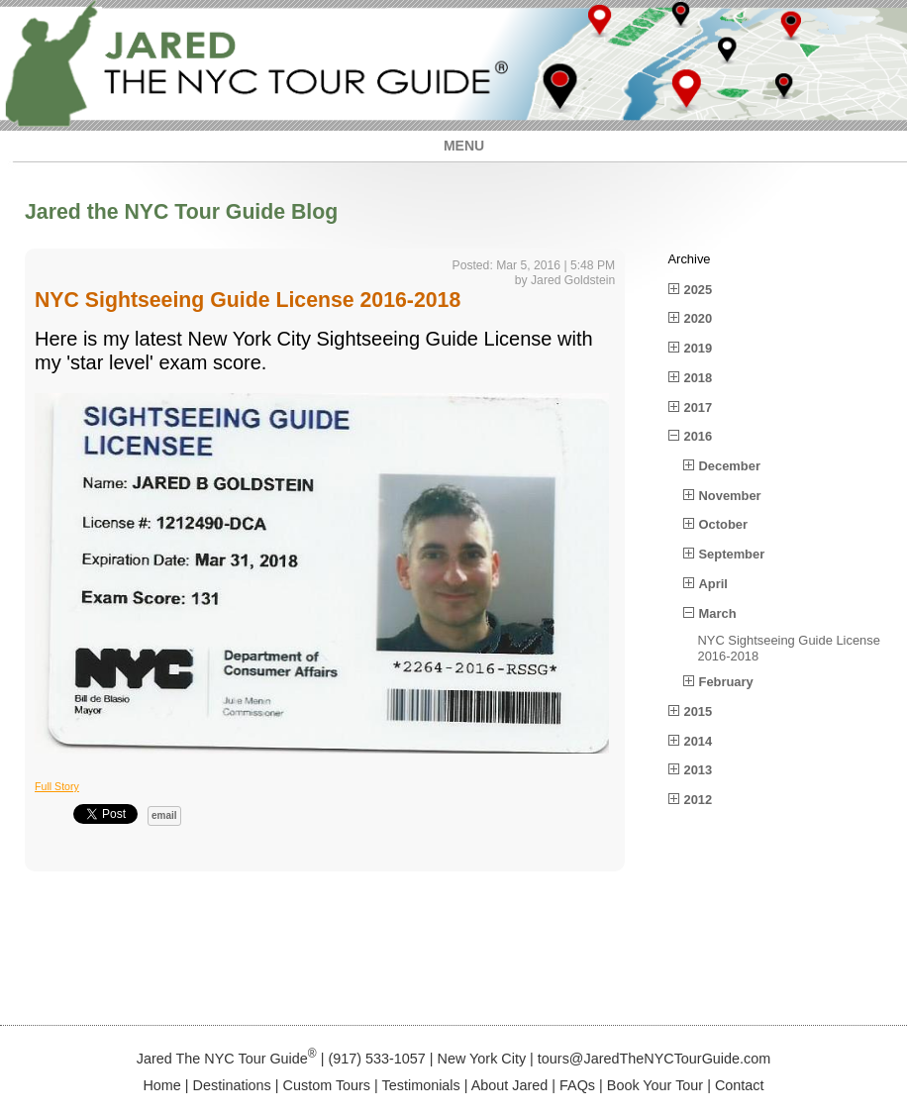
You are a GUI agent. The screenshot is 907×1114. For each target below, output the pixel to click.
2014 (698, 741)
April (713, 583)
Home (161, 1085)
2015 (698, 711)
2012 (698, 799)
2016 (698, 436)
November (730, 495)
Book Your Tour (655, 1085)
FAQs (577, 1085)
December (729, 465)
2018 (698, 377)
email (164, 815)
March (718, 613)
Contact (739, 1085)
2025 (698, 289)
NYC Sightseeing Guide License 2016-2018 (247, 300)
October (723, 524)
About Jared (510, 1085)
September (732, 554)
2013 (698, 769)
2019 (698, 348)
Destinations (232, 1085)
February (726, 681)
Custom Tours (327, 1085)
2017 (698, 407)
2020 (698, 318)
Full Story (57, 786)
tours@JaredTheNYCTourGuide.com (654, 1058)
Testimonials (421, 1085)
